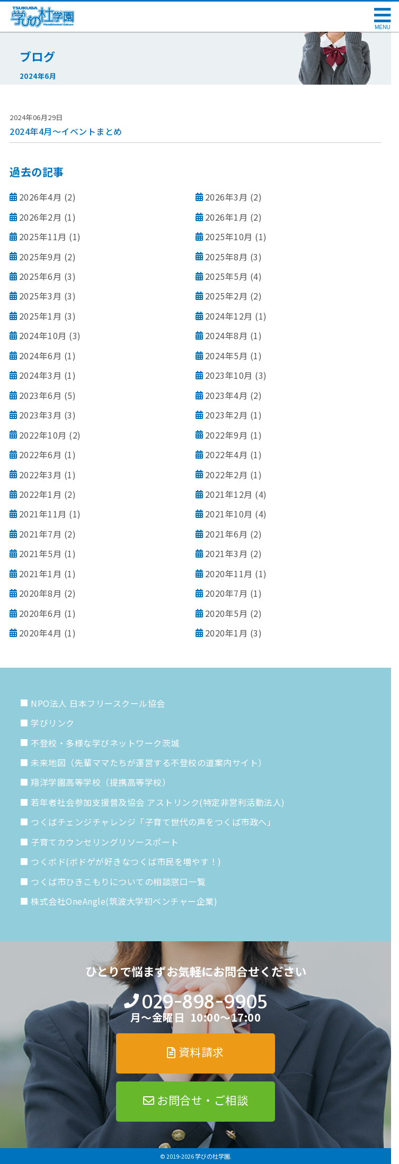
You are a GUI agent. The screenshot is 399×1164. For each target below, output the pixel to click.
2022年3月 (40, 474)
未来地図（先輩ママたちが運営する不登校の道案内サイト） (149, 762)
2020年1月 (226, 632)
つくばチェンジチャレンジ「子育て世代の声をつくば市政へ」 (153, 821)
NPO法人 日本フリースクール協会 (98, 703)
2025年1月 (40, 316)
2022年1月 (40, 494)
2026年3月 (226, 196)
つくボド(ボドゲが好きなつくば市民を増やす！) (126, 861)
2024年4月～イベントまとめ (66, 131)
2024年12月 (229, 316)
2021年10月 (229, 513)
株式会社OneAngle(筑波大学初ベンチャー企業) (124, 901)
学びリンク (53, 722)
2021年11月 (43, 513)
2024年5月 (226, 355)
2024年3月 (40, 375)
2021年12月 (229, 494)
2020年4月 (40, 632)
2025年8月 (226, 256)
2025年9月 (40, 256)
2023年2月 (226, 414)
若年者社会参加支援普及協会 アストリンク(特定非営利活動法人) (158, 802)
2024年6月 (40, 355)
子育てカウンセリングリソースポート (105, 841)
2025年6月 (40, 276)
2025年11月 (43, 236)
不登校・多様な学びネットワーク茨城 (105, 742)
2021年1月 (40, 573)
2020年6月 (40, 613)
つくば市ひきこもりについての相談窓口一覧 (118, 881)
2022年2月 (226, 474)
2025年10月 (229, 236)
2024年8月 (226, 335)
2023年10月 (229, 375)
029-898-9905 (204, 1001)
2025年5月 (226, 276)
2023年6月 (40, 395)
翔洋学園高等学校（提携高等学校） (101, 782)
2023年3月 (40, 414)
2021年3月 (226, 553)
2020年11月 (229, 573)
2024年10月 (43, 335)
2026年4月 (40, 196)
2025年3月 (40, 295)
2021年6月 (226, 534)
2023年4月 (226, 395)
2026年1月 (226, 217)
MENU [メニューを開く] (382, 27)
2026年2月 (40, 217)
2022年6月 (40, 454)
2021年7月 (40, 534)
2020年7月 (226, 593)
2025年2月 (226, 295)
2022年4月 (226, 454)
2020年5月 (226, 613)
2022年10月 (43, 435)
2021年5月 (40, 553)
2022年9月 (226, 435)
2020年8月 (40, 593)
